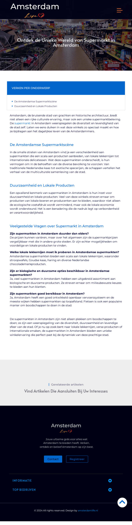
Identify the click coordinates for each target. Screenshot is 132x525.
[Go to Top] (122, 501)
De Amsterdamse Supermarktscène (35, 105)
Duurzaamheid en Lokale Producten (35, 109)
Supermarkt (116, 66)
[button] (119, 11)
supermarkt (23, 127)
